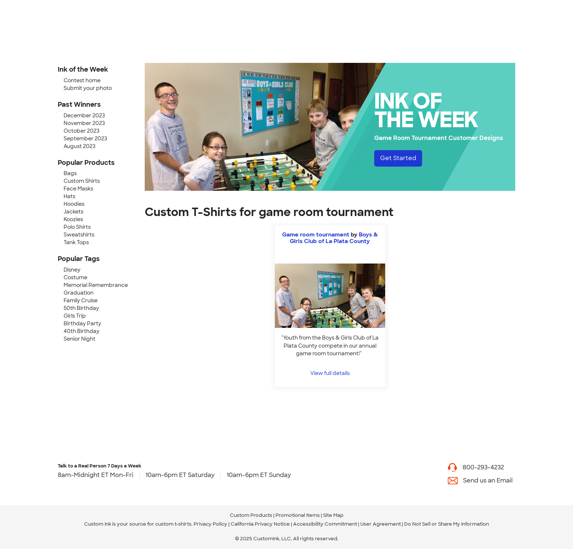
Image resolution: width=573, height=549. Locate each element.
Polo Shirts (77, 227)
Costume (75, 277)
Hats (69, 196)
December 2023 (84, 115)
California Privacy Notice (260, 524)
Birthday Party (82, 323)
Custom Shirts (82, 181)
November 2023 (84, 123)
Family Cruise (81, 300)
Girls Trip (75, 316)
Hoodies (74, 204)
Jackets (73, 211)
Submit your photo (88, 88)
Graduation (79, 292)
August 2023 (79, 146)
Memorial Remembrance (96, 285)
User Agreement (380, 524)
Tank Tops (76, 242)
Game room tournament (315, 234)
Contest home (82, 80)
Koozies (73, 219)
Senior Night (79, 339)
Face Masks (78, 188)
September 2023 (85, 138)
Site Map (333, 515)
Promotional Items (298, 515)
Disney (72, 269)
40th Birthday (81, 331)
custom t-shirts (173, 524)
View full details (330, 373)
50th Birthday (81, 308)
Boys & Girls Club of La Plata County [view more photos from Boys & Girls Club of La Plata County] (334, 238)
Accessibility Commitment (325, 524)
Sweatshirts (79, 234)
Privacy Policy (210, 524)
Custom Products (251, 515)
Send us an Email (488, 480)
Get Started (398, 158)
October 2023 (81, 131)
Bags (70, 173)
